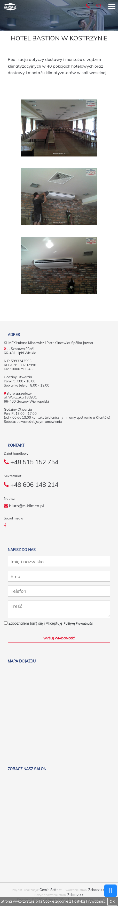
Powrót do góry (110, 890)
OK (112, 901)
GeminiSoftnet (51, 890)
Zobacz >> (96, 890)
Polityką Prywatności (89, 901)
